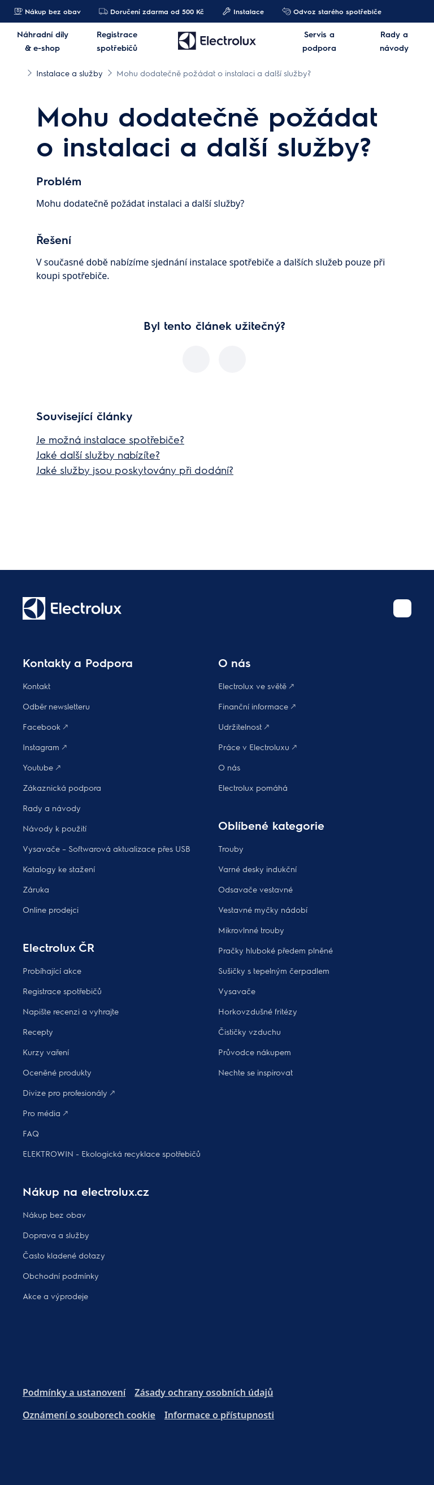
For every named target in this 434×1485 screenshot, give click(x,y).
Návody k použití (54, 828)
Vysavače (236, 991)
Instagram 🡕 (45, 747)
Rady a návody (52, 808)
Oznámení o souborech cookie (89, 1415)
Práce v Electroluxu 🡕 (257, 747)
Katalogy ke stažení (59, 869)
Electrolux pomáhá (253, 787)
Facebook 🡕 (45, 726)
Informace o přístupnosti (219, 1415)
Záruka (36, 889)
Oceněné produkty (57, 1072)
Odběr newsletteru (56, 706)
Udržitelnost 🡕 (243, 726)
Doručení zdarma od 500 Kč (151, 11)
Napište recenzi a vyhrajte (71, 1011)
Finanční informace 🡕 (257, 706)
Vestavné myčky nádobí (262, 909)
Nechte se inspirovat (255, 1072)
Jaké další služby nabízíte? (98, 454)
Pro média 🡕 (45, 1113)
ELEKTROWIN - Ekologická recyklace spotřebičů (112, 1153)
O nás (229, 767)
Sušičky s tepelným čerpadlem (273, 970)
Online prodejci (51, 909)
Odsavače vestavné (255, 889)
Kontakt (36, 686)
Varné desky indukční (257, 869)
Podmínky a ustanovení (74, 1392)
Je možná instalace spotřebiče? (110, 439)
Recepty (38, 1031)
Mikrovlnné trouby (251, 930)
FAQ (31, 1133)
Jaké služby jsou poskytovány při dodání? (134, 469)
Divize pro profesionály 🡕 (69, 1092)
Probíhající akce (52, 970)
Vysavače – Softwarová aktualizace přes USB (106, 848)
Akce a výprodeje (55, 1296)
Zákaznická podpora (62, 787)
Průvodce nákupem (254, 1052)
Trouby (231, 848)
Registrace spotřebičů (62, 991)
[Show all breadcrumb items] (18, 72)
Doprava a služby (56, 1235)
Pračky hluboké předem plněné (275, 950)
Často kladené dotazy (64, 1255)
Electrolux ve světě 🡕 (256, 686)
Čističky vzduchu (249, 1031)
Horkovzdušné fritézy (257, 1011)
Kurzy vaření (46, 1052)
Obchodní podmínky (61, 1275)
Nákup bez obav (47, 11)
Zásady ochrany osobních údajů (203, 1392)
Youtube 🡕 (41, 767)
